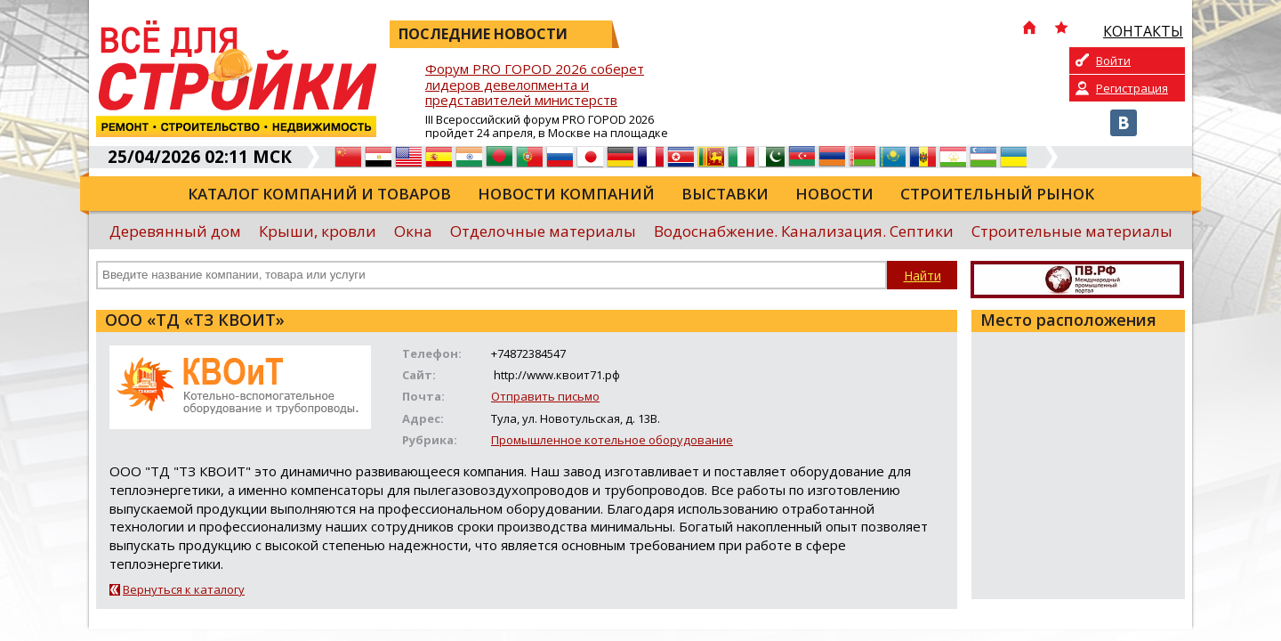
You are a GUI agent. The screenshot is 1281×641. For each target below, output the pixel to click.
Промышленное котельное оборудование (612, 440)
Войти (1113, 61)
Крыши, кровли (317, 231)
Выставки (725, 193)
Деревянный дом (175, 231)
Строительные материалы (1071, 231)
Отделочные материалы (543, 231)
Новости (834, 193)
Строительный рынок (997, 193)
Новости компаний (566, 193)
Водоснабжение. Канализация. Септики (804, 231)
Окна (413, 231)
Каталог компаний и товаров (319, 193)
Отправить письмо (545, 396)
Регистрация (1132, 88)
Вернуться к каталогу (184, 589)
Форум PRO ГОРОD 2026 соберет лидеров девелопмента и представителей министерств (534, 85)
